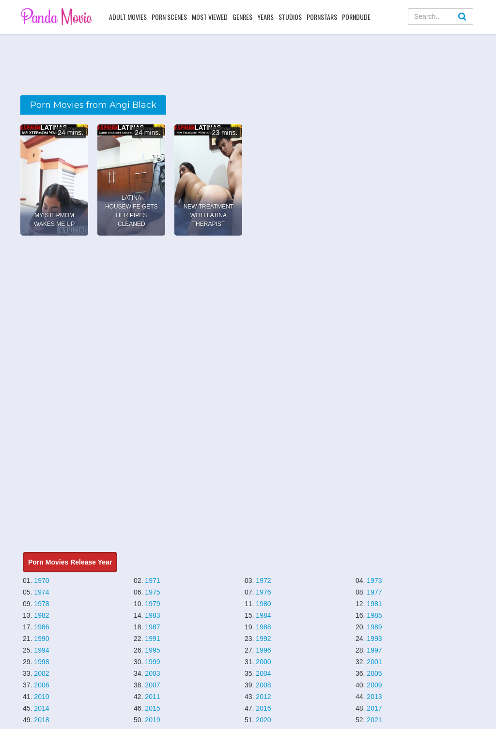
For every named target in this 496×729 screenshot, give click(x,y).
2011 (152, 696)
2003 (152, 673)
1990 (41, 638)
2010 (41, 696)
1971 (152, 580)
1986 (41, 627)
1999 (152, 662)
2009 (374, 685)
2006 (41, 685)
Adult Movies (128, 17)
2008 (263, 685)
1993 (374, 638)
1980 (263, 604)
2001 (374, 662)
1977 (374, 592)
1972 (263, 580)
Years (265, 17)
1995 (152, 650)
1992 (263, 638)
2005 (374, 673)
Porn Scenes (169, 17)
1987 (152, 627)
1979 (152, 604)
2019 (152, 720)
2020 (263, 720)
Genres (242, 17)
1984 (263, 615)
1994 (41, 650)
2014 (41, 708)
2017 (374, 708)
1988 (263, 627)
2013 (374, 696)
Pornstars (322, 17)
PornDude (356, 17)
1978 (41, 604)
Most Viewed (210, 17)
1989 (374, 627)
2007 (152, 685)
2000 (263, 662)
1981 (374, 604)
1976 (263, 592)
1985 (374, 615)
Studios (290, 17)
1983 (152, 615)
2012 (263, 696)
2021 (374, 720)
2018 (41, 720)
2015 (152, 708)
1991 (152, 638)
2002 (41, 673)
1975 (152, 592)
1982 (41, 615)
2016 (263, 708)
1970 (41, 580)
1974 (41, 592)
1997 (374, 650)
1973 (374, 580)
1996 (263, 650)
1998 (41, 662)
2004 (263, 673)
